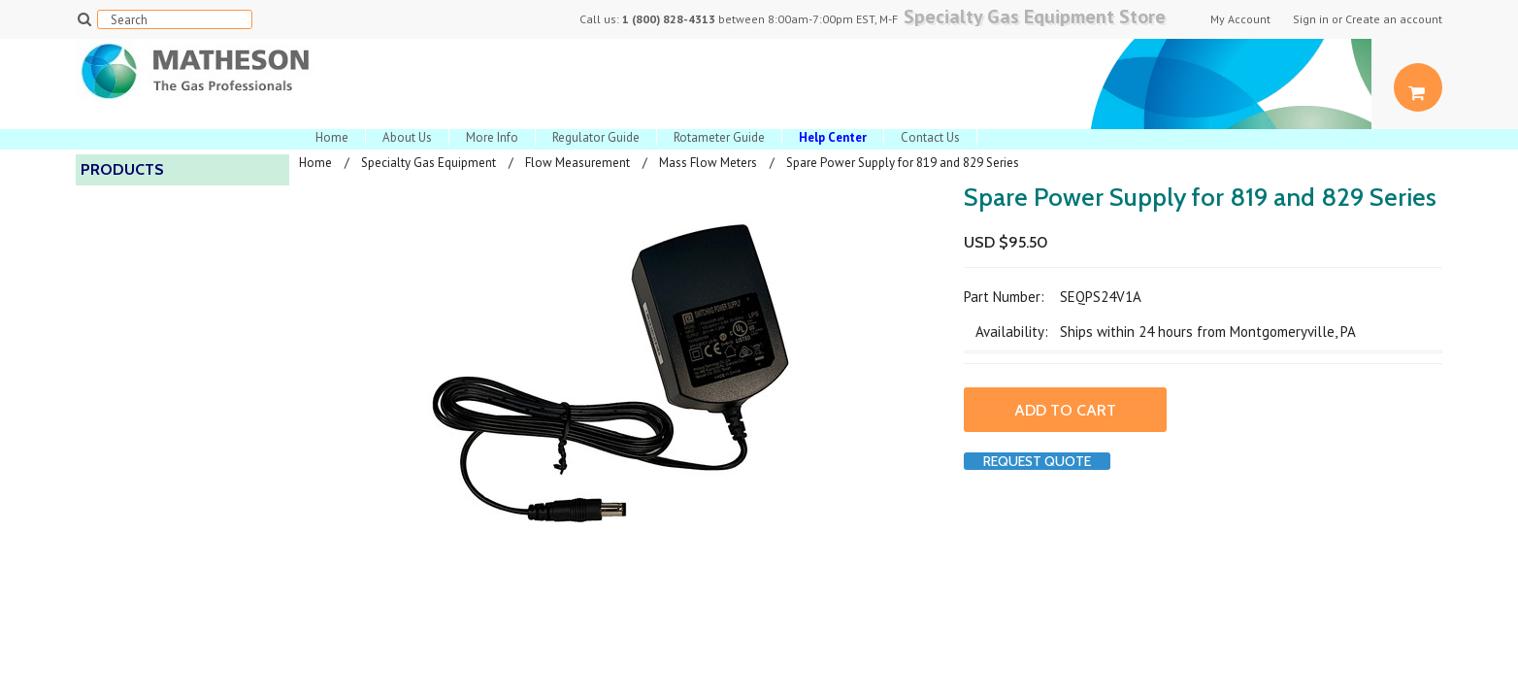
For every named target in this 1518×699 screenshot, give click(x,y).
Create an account (1393, 19)
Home (331, 137)
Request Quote (1037, 461)
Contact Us (930, 137)
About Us (407, 137)
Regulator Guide (596, 137)
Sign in (1311, 19)
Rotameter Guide (719, 137)
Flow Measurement (577, 162)
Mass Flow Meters (708, 162)
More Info (492, 137)
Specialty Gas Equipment (428, 162)
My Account (1240, 19)
